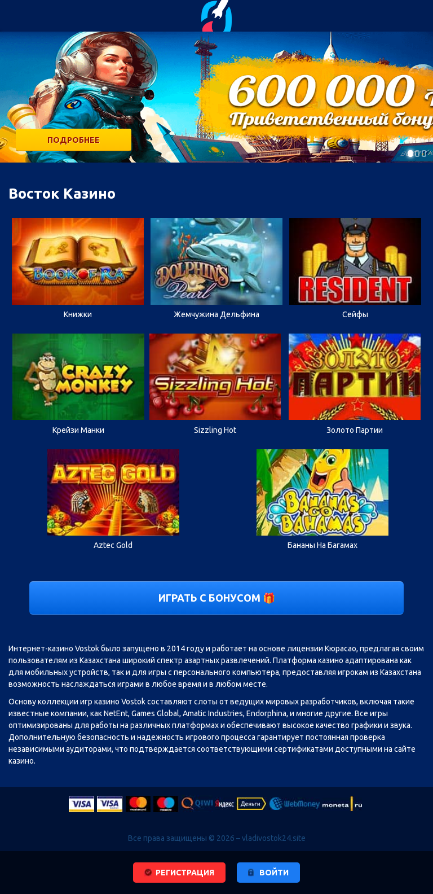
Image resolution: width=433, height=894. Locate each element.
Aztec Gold (113, 545)
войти (274, 872)
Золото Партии (354, 430)
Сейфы (355, 314)
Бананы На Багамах (322, 545)
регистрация (185, 872)
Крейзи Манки (78, 430)
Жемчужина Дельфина (216, 314)
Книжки (78, 314)
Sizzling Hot (215, 430)
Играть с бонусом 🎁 (216, 597)
